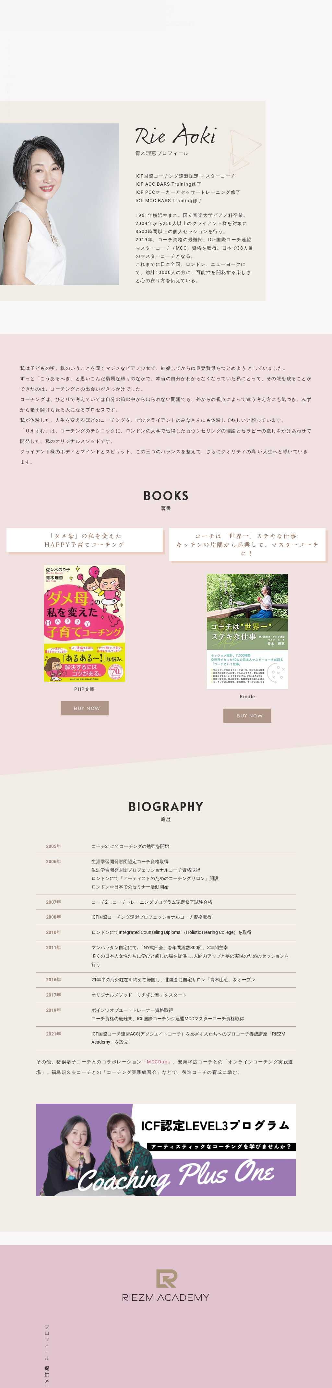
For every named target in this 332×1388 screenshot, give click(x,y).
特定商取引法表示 (190, 1367)
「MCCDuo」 (157, 1062)
